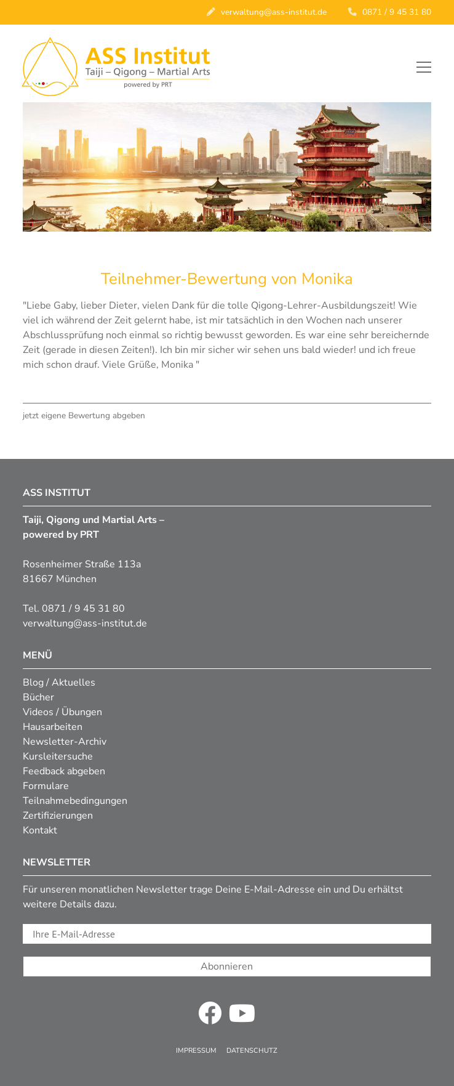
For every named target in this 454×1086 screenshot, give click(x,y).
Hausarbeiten (52, 727)
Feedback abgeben (64, 771)
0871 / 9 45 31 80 (396, 12)
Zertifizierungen (58, 815)
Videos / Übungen (62, 712)
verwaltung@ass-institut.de (274, 12)
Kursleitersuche (58, 756)
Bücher (38, 697)
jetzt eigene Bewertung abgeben (84, 415)
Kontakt (40, 830)
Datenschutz (251, 1050)
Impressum (196, 1050)
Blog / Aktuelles (59, 682)
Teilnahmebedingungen (75, 801)
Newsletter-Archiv (64, 741)
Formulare (46, 786)
